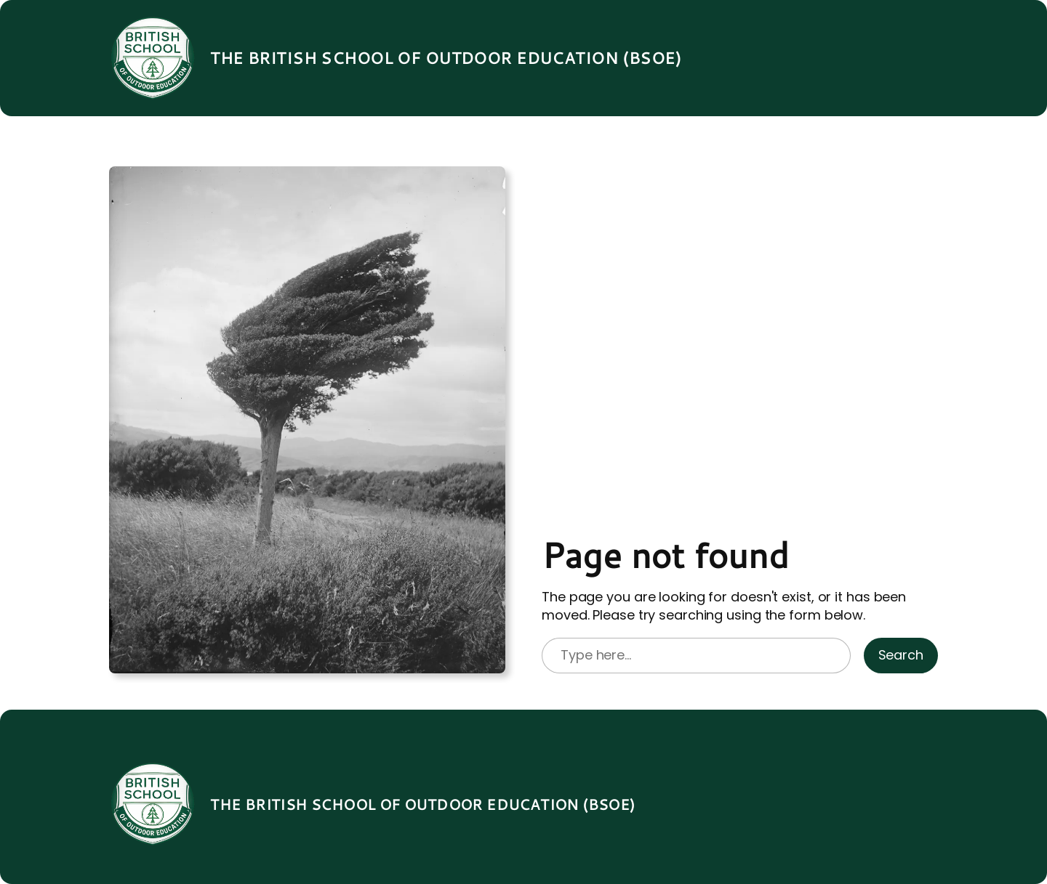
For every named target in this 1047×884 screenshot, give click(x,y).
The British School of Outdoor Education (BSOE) (445, 57)
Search (900, 655)
